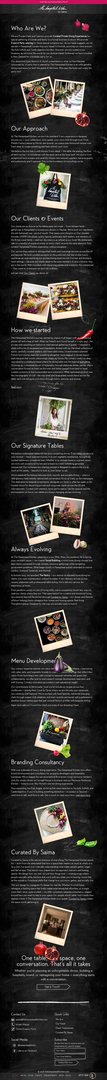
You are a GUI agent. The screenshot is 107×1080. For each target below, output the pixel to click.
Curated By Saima (64, 1033)
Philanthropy (50, 1076)
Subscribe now (65, 1063)
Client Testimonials (65, 1028)
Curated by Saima (59, 597)
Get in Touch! (52, 987)
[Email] (70, 1057)
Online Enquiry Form (26, 1029)
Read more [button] (16, 387)
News (61, 1076)
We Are (15, 1076)
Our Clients (29, 273)
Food (30, 1076)
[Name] (70, 1051)
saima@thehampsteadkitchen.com (31, 1020)
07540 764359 (22, 1024)
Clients (38, 1076)
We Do (23, 1076)
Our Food (60, 1024)
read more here (82, 795)
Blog (68, 1076)
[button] (87, 1075)
